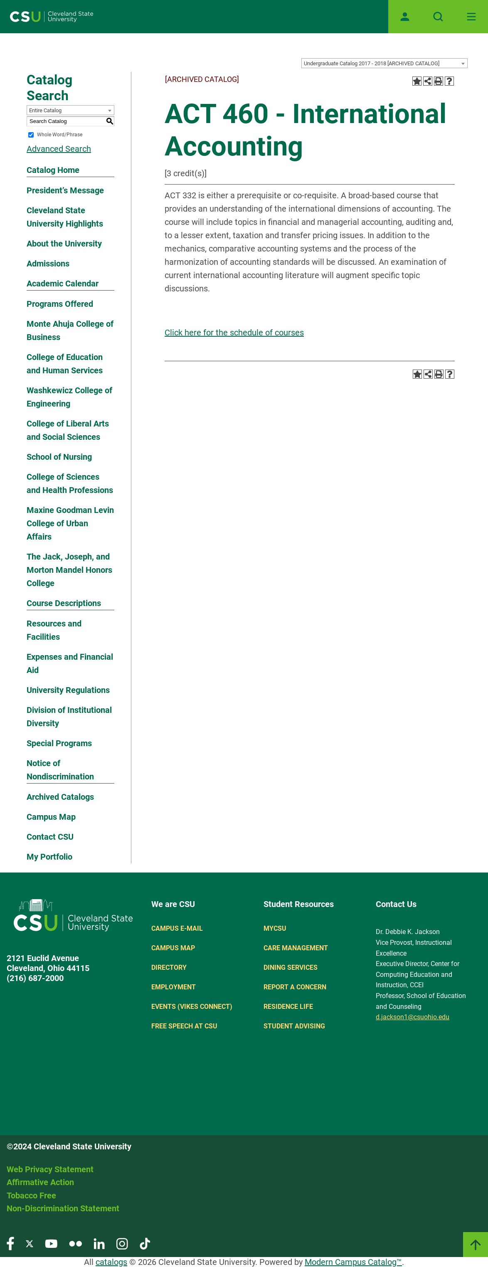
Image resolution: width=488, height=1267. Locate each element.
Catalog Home (53, 170)
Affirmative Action (40, 1182)
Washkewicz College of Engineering (69, 397)
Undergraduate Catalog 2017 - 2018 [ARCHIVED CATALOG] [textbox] (371, 63)
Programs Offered (60, 304)
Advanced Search (59, 149)
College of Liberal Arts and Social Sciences (68, 430)
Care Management (296, 948)
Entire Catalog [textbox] (45, 110)
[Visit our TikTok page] (145, 1243)
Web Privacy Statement (50, 1169)
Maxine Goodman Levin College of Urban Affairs (70, 523)
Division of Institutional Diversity (69, 716)
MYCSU (275, 928)
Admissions (48, 264)
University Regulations (68, 690)
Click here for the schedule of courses (234, 333)
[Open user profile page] (404, 16)
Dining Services (291, 967)
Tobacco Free (31, 1195)
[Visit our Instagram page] (122, 1243)
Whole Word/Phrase (59, 135)
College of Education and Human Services (65, 363)
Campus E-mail (177, 928)
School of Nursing (59, 457)
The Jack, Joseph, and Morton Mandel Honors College (69, 570)
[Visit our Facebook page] (10, 1243)
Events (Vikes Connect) (191, 1007)
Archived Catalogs (60, 797)
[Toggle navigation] (471, 16)
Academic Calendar (63, 283)
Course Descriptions (64, 603)
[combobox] (384, 63)
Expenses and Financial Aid (70, 663)
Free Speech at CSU (184, 1026)
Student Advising (294, 1026)
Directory (169, 967)
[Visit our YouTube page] (51, 1243)
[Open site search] (438, 16)
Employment (173, 987)
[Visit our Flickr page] (75, 1243)
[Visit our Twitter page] (29, 1243)
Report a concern (295, 987)
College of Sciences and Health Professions (70, 483)
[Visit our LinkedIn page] (99, 1243)
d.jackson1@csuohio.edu (412, 1017)
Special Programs (59, 743)
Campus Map (51, 817)
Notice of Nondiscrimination (60, 769)
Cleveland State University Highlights (65, 217)
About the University (64, 244)
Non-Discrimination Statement (63, 1208)
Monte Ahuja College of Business (70, 330)
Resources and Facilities (54, 630)
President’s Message (65, 190)
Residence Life (288, 1007)
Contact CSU (50, 837)
